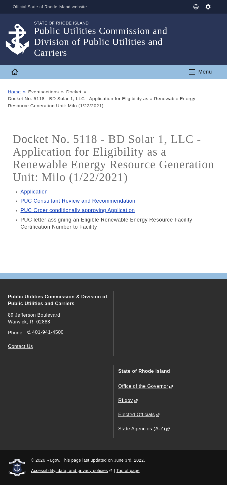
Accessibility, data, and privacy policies (69, 470)
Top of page (128, 470)
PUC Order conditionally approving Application (77, 210)
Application (34, 192)
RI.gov (125, 400)
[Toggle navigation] (200, 72)
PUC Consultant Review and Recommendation (78, 201)
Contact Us (20, 346)
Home (14, 91)
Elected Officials (136, 414)
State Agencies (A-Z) (141, 429)
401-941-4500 (48, 332)
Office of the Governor (143, 386)
